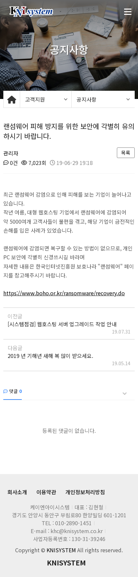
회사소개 (17, 492)
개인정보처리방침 (85, 492)
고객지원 (35, 99)
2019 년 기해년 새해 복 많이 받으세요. (50, 356)
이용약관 (46, 492)
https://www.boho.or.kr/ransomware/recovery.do (64, 293)
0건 (10, 163)
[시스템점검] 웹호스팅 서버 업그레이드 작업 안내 (62, 324)
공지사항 (86, 99)
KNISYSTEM (66, 562)
